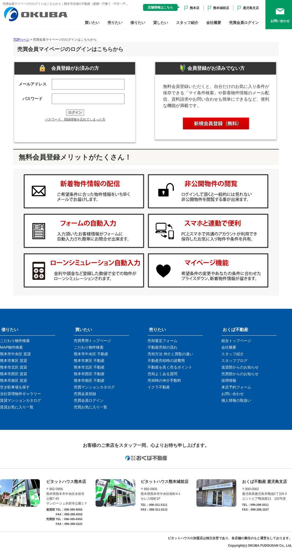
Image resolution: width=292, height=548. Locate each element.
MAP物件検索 (11, 347)
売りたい (115, 22)
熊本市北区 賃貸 (13, 367)
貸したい (160, 22)
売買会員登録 (85, 394)
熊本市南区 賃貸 (13, 380)
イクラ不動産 (159, 387)
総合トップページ (236, 341)
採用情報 (228, 380)
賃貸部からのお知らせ (240, 367)
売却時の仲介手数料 (164, 380)
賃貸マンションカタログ (20, 400)
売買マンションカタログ (94, 387)
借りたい (137, 22)
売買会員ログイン (244, 22)
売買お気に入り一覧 (90, 407)
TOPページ (21, 39)
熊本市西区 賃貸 (13, 374)
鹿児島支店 (251, 8)
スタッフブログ (234, 360)
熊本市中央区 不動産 (91, 354)
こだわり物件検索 (15, 341)
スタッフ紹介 (187, 22)
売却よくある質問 (162, 374)
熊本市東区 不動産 (89, 360)
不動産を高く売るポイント (170, 367)
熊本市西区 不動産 (89, 374)
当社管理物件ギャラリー (20, 394)
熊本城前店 (221, 8)
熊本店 (194, 8)
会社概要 (213, 22)
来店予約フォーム (236, 387)
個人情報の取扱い (236, 400)
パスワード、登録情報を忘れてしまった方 (75, 119)
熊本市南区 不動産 (89, 380)
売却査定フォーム (162, 341)
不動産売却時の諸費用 (166, 360)
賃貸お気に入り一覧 (16, 407)
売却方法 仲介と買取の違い (170, 354)
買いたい (92, 22)
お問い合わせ (232, 394)
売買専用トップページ (92, 341)
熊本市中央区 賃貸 (15, 354)
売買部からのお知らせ (240, 374)
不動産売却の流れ (162, 347)
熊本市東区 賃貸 (13, 360)
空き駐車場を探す (15, 387)
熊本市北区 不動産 (89, 367)
